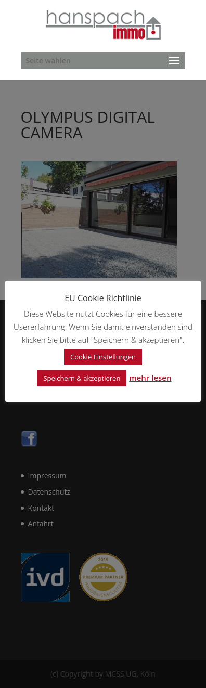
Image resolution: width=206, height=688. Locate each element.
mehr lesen (150, 377)
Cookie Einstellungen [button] (103, 356)
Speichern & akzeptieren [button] (81, 378)
